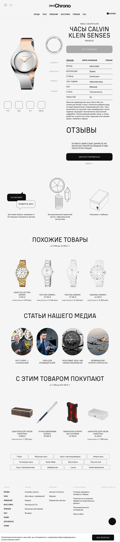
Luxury (73, 467)
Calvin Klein (94, 66)
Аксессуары (65, 14)
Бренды (37, 14)
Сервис (6, 526)
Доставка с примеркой (34, 496)
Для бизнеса (9, 521)
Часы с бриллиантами (25, 467)
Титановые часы (26, 462)
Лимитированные (96, 467)
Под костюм (95, 462)
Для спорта (73, 462)
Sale (84, 14)
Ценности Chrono (56, 492)
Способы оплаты (32, 492)
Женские (93, 86)
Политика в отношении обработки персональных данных (83, 500)
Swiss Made (50, 462)
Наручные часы (96, 81)
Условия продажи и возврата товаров (81, 493)
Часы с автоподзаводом (70, 456)
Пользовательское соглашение (81, 508)
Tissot (19, 456)
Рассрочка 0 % (31, 504)
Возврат (28, 513)
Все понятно (103, 537)
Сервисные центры (57, 500)
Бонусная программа (34, 509)
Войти (88, 164)
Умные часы (98, 456)
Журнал (52, 496)
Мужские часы (41, 456)
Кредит (28, 500)
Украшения (53, 14)
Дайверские (52, 467)
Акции (6, 517)
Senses (92, 71)
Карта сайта (78, 514)
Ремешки (76, 14)
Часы (45, 14)
